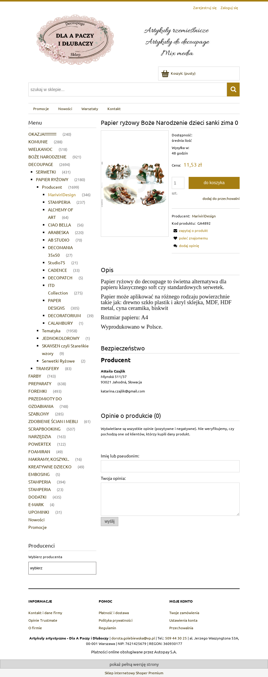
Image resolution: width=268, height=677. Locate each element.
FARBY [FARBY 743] (34, 376)
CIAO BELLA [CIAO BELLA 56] (59, 224)
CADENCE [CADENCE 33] (57, 270)
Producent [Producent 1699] (52, 187)
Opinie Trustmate (42, 620)
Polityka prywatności (115, 620)
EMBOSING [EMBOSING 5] (38, 474)
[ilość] (178, 183)
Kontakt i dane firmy (45, 612)
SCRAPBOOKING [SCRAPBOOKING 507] (44, 428)
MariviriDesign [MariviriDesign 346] (62, 194)
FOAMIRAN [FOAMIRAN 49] (39, 451)
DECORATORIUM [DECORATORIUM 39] (64, 315)
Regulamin (107, 627)
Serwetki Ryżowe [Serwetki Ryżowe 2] (58, 360)
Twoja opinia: (113, 478)
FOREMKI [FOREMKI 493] (37, 391)
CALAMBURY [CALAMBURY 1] (60, 323)
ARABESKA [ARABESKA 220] (58, 232)
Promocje (37, 527)
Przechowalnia (181, 627)
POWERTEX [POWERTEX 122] (39, 444)
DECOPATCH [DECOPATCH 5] (60, 277)
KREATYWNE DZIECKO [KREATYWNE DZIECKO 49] (50, 466)
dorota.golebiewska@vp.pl (133, 638)
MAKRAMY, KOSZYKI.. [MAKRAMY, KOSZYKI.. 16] (48, 459)
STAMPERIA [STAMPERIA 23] (39, 489)
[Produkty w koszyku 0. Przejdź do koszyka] (179, 73)
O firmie (35, 627)
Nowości (36, 519)
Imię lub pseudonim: (120, 455)
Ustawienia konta (183, 620)
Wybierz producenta (45, 557)
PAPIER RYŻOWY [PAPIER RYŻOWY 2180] (52, 179)
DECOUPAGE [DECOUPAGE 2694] (40, 164)
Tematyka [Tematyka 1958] (51, 330)
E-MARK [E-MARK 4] (36, 504)
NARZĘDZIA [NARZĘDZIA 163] (39, 436)
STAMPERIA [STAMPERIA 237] (59, 202)
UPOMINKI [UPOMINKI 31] (38, 512)
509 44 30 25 (176, 638)
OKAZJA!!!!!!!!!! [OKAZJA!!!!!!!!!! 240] (42, 134)
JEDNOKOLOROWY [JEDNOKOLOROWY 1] (60, 338)
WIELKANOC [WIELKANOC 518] (40, 149)
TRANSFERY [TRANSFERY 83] (47, 368)
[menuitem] (40, 108)
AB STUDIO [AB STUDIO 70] (58, 239)
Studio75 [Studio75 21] (56, 262)
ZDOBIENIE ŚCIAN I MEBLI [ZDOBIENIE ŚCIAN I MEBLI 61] (53, 421)
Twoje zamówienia (184, 612)
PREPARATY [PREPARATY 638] (39, 383)
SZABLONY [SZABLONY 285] (38, 413)
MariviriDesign (204, 215)
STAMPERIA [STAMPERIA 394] (39, 481)
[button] (190, 230)
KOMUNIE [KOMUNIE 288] (38, 141)
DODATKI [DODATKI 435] (37, 497)
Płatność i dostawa (114, 612)
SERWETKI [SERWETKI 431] (46, 171)
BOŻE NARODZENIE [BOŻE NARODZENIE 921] (47, 156)
